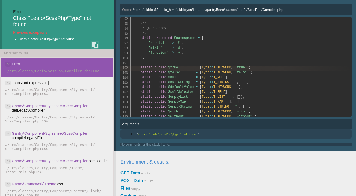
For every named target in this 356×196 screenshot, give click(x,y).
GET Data (130, 173)
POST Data (131, 180)
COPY (94, 45)
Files (125, 188)
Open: (202, 10)
